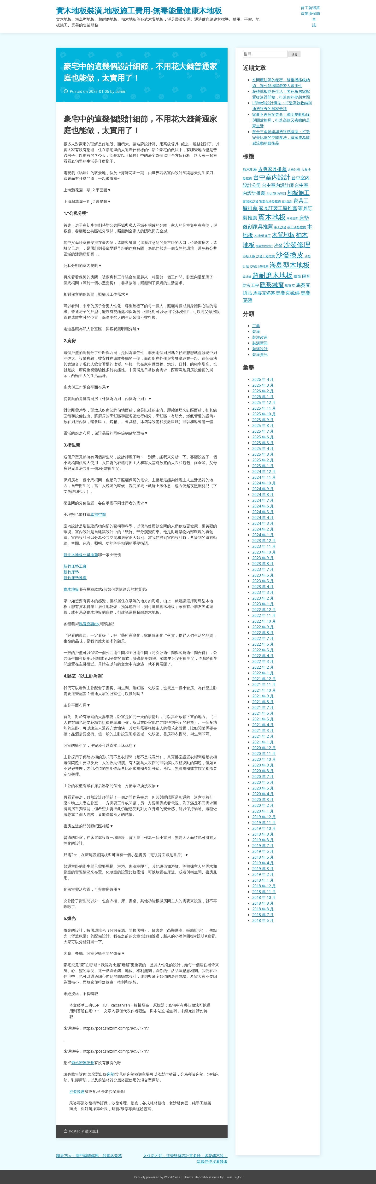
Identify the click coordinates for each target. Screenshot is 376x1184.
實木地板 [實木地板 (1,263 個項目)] (272, 217)
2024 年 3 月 (263, 523)
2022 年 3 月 (263, 661)
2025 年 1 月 (263, 465)
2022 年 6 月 (263, 644)
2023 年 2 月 (263, 598)
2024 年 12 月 (264, 471)
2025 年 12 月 (264, 402)
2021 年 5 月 (263, 719)
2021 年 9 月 (263, 696)
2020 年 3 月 (263, 799)
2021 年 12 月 (264, 678)
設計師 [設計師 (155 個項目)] (247, 277)
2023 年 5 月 (263, 580)
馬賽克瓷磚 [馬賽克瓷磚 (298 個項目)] (264, 293)
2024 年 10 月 (264, 483)
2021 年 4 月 (263, 724)
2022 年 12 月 (264, 609)
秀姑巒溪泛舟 (82, 1062)
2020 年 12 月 (264, 747)
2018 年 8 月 (263, 909)
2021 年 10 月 (264, 690)
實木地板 (71, 589)
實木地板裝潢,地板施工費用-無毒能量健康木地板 (139, 10)
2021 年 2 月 (263, 736)
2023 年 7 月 (263, 569)
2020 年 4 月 (263, 793)
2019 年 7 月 (263, 845)
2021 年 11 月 (264, 684)
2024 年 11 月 (264, 477)
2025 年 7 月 (263, 431)
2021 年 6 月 (263, 713)
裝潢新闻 (260, 343)
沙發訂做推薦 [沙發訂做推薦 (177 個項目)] (259, 266)
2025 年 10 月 (264, 414)
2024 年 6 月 (263, 506)
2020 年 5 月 (263, 788)
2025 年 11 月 (264, 408)
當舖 (318, 10)
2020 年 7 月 (263, 776)
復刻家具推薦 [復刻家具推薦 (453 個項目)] (258, 226)
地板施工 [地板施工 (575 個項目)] (299, 192)
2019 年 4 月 (263, 863)
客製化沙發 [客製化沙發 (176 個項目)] (250, 201)
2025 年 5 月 (263, 442)
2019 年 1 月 (263, 880)
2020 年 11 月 (264, 753)
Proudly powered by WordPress (157, 1177)
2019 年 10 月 (264, 828)
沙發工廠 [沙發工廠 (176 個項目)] (249, 256)
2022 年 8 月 (263, 632)
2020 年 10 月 (264, 759)
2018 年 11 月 (264, 891)
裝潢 (310, 10)
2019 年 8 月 (263, 839)
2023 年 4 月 (263, 586)
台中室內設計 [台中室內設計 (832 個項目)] (271, 177)
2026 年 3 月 (263, 385)
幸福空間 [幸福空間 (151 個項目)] (292, 218)
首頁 (303, 10)
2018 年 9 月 (263, 903)
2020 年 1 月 (263, 811)
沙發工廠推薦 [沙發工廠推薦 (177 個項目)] (265, 256)
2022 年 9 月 (263, 627)
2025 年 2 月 (263, 460)
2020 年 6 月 (263, 782)
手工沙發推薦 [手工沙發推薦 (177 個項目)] (296, 227)
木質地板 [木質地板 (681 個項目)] (283, 235)
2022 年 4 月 (263, 655)
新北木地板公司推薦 (81, 554)
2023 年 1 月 (263, 604)
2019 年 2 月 (263, 874)
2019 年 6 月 (263, 851)
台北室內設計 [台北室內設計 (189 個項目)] (276, 193)
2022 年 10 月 (264, 621)
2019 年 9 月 (263, 834)
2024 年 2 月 (263, 529)
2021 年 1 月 (263, 742)
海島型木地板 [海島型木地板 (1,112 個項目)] (290, 264)
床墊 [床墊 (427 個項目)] (304, 217)
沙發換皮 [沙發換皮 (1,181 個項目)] (290, 254)
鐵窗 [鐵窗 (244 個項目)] (297, 276)
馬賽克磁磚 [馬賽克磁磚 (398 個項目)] (288, 292)
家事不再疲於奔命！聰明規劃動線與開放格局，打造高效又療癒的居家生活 (281, 120)
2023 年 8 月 (263, 563)
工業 (306, 10)
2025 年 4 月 (263, 448)
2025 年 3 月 (263, 454)
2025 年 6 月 (263, 437)
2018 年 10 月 (264, 897)
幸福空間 (98, 514)
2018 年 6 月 (263, 920)
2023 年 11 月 (264, 546)
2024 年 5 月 (263, 511)
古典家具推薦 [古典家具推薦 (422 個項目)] (272, 168)
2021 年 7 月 (263, 707)
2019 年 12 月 (264, 816)
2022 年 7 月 (263, 638)
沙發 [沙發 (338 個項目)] (278, 245)
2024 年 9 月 (263, 488)
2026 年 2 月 (263, 391)
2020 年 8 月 (263, 770)
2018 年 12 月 (264, 886)
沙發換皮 (77, 1091)
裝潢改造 (260, 337)
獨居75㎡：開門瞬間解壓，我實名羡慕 (89, 1155)
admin (120, 91)
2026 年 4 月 (263, 379)
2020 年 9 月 (263, 765)
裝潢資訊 (260, 354)
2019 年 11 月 (264, 822)
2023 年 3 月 (263, 592)
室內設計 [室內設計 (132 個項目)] (287, 201)
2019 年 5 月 (263, 857)
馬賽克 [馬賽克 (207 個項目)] (290, 285)
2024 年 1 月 (263, 534)
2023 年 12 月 (264, 540)
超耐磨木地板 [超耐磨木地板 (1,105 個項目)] (272, 275)
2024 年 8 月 (263, 494)
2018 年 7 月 (263, 914)
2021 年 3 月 (263, 730)
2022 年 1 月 (263, 673)
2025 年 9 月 (263, 419)
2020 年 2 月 (263, 805)
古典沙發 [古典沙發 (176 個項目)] (294, 169)
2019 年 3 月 (263, 868)
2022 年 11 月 (264, 615)
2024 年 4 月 (263, 517)
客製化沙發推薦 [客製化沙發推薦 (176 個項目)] (270, 201)
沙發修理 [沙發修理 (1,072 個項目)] (296, 244)
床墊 (110, 1074)
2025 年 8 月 (263, 425)
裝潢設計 (92, 1131)
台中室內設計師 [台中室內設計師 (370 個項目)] (278, 185)
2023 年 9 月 (263, 557)
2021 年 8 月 (263, 701)
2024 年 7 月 (263, 500)
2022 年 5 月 (263, 650)
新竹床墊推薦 (75, 577)
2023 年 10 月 (264, 552)
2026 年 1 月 (263, 396)
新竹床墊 (71, 572)
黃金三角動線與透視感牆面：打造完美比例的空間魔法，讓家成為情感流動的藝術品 (281, 137)
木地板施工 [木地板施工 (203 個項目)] (262, 235)
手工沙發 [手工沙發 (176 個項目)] (280, 227)
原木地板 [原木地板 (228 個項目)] (250, 169)
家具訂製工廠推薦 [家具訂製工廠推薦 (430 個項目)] (278, 208)
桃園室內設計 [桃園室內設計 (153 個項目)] (264, 246)
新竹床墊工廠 (75, 566)
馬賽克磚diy (89, 623)
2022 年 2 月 (263, 667)
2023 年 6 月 (263, 575)
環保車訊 (314, 16)
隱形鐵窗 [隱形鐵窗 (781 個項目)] (272, 284)
